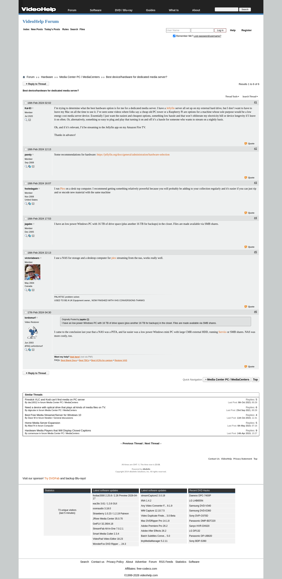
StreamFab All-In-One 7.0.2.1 (108, 528)
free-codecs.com (147, 568)
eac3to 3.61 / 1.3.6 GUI (105, 503)
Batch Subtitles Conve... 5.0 (155, 536)
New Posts (37, 29)
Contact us (97, 561)
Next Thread (152, 443)
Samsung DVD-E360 (200, 510)
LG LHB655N (196, 500)
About (196, 10)
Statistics (180, 561)
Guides (150, 10)
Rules (65, 29)
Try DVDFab (52, 478)
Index (26, 29)
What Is (174, 10)
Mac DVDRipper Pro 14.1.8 (155, 520)
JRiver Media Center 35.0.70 (108, 518)
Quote (249, 143)
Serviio (222, 332)
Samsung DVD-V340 (200, 505)
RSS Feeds (166, 561)
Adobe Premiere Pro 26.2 (154, 526)
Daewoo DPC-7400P (200, 495)
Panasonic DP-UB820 (200, 536)
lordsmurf (30, 317)
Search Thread (249, 96)
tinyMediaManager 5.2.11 (154, 541)
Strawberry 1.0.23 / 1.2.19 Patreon (111, 513)
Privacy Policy (115, 561)
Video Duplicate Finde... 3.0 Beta (158, 515)
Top (255, 379)
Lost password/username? (207, 36)
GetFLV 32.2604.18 (103, 523)
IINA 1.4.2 (146, 500)
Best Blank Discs (69, 360)
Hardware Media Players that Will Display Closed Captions (58, 430)
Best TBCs (84, 360)
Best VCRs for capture (101, 360)
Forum (72, 10)
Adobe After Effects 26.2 (153, 530)
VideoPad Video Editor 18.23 (108, 538)
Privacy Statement (242, 458)
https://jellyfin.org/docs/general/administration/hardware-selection (133, 154)
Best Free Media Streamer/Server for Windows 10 (53, 415)
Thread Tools (231, 96)
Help (233, 30)
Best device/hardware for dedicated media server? (136, 77)
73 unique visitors (67, 510)
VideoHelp (226, 458)
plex (113, 258)
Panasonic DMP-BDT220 (202, 520)
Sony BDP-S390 (197, 541)
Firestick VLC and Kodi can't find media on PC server (55, 399)
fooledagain (31, 188)
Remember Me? (183, 36)
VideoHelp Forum (41, 21)
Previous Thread (133, 443)
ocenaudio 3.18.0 (102, 508)
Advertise (140, 561)
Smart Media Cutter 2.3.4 (106, 533)
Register (246, 30)
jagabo (28, 224)
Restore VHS (121, 360)
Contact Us (214, 458)
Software (95, 10)
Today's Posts (52, 29)
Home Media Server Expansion (42, 422)
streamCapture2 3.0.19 (153, 495)
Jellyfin (170, 108)
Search (74, 29)
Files (82, 29)
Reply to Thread (36, 83)
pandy (28, 154)
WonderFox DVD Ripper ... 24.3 (109, 544)
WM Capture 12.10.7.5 (153, 510)
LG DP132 (194, 530)
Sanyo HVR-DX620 (199, 526)
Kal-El (28, 108)
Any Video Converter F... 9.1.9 (156, 505)
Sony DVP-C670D (198, 515)
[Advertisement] (141, 57)
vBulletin (146, 469)
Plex (62, 188)
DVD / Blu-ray (123, 10)
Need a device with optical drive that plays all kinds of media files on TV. (65, 407)
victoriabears (32, 258)
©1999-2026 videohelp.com (141, 575)
